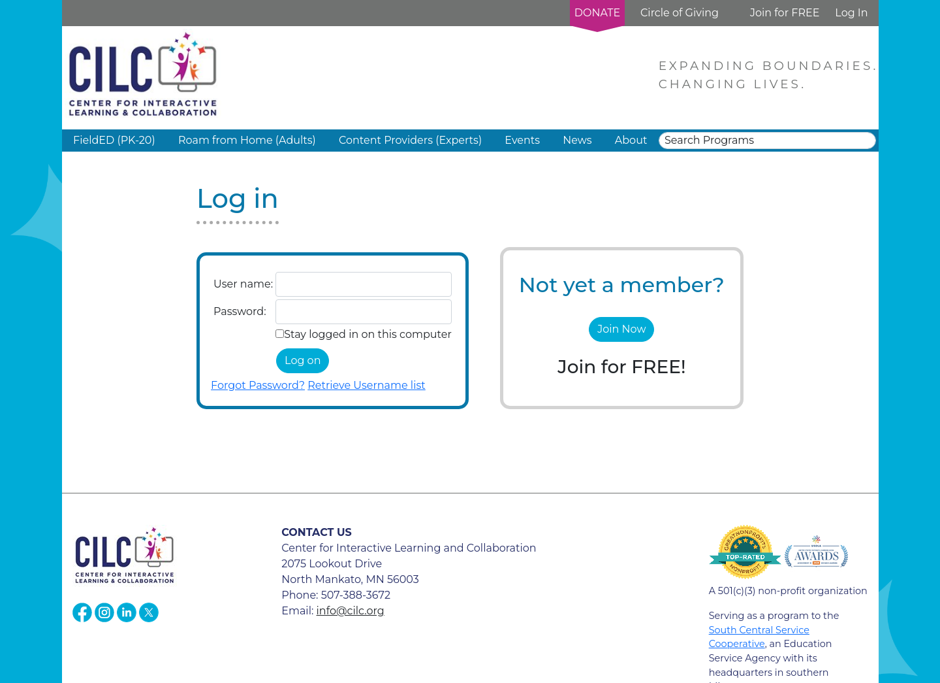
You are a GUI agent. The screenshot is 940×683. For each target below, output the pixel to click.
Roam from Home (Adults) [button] (247, 140)
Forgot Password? (258, 385)
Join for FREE (784, 13)
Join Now (621, 329)
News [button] (577, 140)
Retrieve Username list (366, 385)
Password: (239, 311)
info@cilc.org (350, 611)
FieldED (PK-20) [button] (114, 140)
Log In (851, 13)
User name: (243, 284)
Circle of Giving (679, 13)
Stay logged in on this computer (368, 334)
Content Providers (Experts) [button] (410, 140)
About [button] (631, 140)
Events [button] (522, 140)
